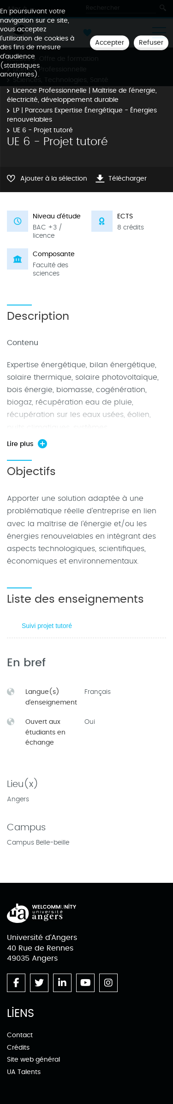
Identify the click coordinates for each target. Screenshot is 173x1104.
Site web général (33, 1059)
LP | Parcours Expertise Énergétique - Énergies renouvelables (82, 115)
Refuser (151, 42)
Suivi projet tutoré (47, 625)
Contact (20, 1035)
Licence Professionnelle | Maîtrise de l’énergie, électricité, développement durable (82, 95)
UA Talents (24, 1072)
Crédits (18, 1047)
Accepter (109, 42)
